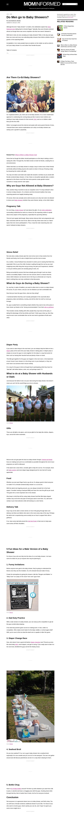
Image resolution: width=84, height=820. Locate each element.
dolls (16, 644)
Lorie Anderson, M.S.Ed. (14, 20)
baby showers (19, 200)
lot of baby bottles (16, 788)
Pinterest (11, 612)
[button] (30, 96)
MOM (42, 4)
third (35, 119)
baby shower (19, 210)
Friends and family (47, 459)
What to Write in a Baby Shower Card (26, 155)
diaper (8, 350)
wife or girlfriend (48, 307)
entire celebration (47, 210)
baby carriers (12, 470)
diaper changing (35, 642)
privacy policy (70, 17)
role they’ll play (32, 521)
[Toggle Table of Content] (8, 53)
